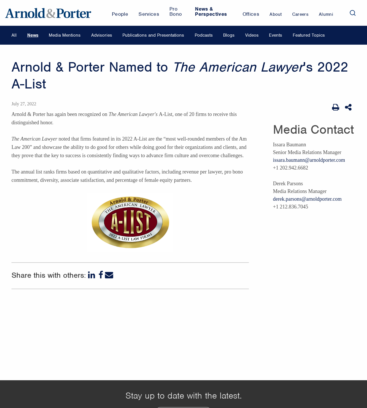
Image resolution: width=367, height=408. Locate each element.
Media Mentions (65, 35)
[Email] (109, 275)
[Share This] (349, 107)
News (32, 35)
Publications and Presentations (153, 35)
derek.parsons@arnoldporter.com (307, 199)
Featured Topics (309, 35)
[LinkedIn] (92, 275)
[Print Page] (335, 107)
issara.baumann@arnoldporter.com (309, 160)
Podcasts (204, 35)
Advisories (101, 35)
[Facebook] (100, 275)
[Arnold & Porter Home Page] (48, 13)
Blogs (229, 35)
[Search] (352, 13)
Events (275, 35)
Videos (252, 35)
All (14, 35)
